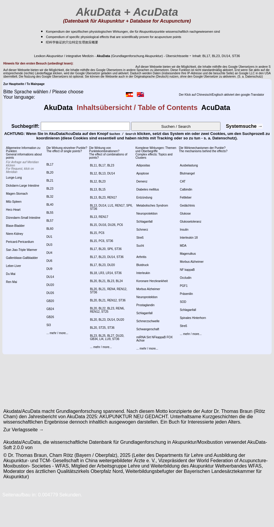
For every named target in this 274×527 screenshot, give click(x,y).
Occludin (185, 277)
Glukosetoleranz (190, 221)
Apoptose (142, 173)
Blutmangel (187, 173)
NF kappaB (187, 269)
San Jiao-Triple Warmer (21, 249)
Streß (139, 237)
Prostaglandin (145, 305)
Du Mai (10, 274)
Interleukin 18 (189, 237)
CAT (182, 181)
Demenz (141, 181)
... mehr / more (56, 333)
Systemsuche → (244, 126)
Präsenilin (186, 293)
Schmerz (142, 229)
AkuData (60, 107)
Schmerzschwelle (147, 321)
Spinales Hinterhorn (193, 318)
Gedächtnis (187, 205)
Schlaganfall (144, 221)
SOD (183, 301)
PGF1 (183, 285)
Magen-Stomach (17, 193)
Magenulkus (188, 253)
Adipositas (143, 165)
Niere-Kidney (14, 233)
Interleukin (143, 273)
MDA (183, 245)
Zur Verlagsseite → (23, 429)
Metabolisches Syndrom (152, 205)
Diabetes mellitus (147, 189)
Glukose (185, 213)
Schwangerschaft (147, 329)
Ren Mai (11, 282)
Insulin (184, 229)
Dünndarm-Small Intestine (23, 217)
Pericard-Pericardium (20, 241)
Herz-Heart (13, 209)
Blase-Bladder (15, 225)
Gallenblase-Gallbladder (22, 257)
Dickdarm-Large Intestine (22, 185)
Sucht (140, 245)
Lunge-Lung (14, 177)
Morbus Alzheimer (148, 289)
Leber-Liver (13, 266)
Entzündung (144, 197)
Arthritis (141, 257)
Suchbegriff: (70, 126)
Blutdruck (142, 265)
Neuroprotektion (146, 213)
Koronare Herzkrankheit (152, 281)
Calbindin (186, 189)
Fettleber (185, 197)
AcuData (214, 107)
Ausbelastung (189, 165)
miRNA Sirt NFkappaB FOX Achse (154, 339)
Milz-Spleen (13, 201)
